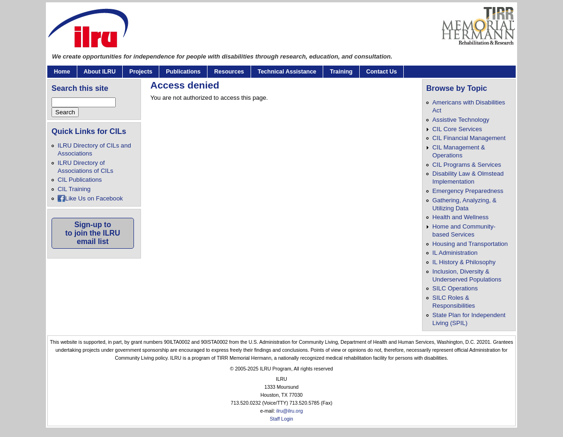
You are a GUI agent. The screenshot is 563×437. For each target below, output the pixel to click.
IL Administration (454, 252)
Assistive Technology (460, 119)
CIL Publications (80, 179)
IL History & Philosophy (464, 262)
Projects (140, 71)
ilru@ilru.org (289, 411)
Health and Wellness (460, 217)
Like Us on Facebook (94, 198)
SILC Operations (455, 288)
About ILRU (100, 71)
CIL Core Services (457, 129)
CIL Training (74, 189)
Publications (183, 71)
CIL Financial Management (468, 137)
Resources (229, 71)
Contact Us (381, 71)
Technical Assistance (287, 71)
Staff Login (281, 419)
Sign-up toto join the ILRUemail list (92, 233)
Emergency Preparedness (468, 190)
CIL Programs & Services (466, 164)
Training (341, 71)
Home (62, 71)
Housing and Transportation (470, 243)
